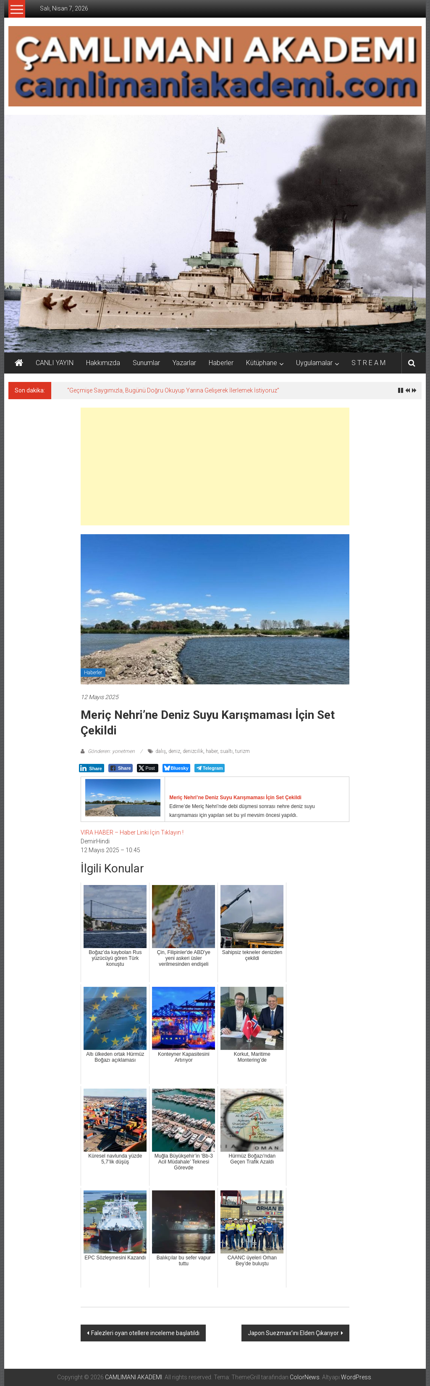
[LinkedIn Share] (91, 768)
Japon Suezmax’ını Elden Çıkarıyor (293, 1333)
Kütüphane (261, 363)
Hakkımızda (103, 363)
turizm (242, 751)
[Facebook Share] (120, 768)
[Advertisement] (215, 466)
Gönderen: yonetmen (111, 751)
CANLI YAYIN (54, 363)
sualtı (226, 751)
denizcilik (193, 751)
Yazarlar (184, 363)
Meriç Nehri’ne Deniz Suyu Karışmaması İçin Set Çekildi (235, 797)
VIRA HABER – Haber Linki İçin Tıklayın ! (132, 832)
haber (212, 751)
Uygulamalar (314, 363)
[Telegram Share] (209, 768)
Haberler (221, 363)
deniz (174, 751)
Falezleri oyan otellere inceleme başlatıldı (145, 1333)
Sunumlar (146, 363)
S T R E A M (368, 363)
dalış (160, 751)
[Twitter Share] (147, 768)
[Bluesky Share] (176, 768)
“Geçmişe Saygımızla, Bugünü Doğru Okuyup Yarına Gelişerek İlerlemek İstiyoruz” (173, 390)
